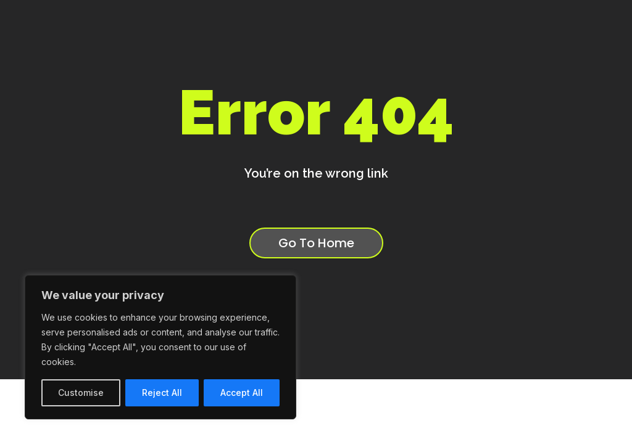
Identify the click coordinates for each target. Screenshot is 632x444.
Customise (81, 392)
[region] (160, 347)
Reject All (162, 392)
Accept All (241, 392)
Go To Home (316, 243)
